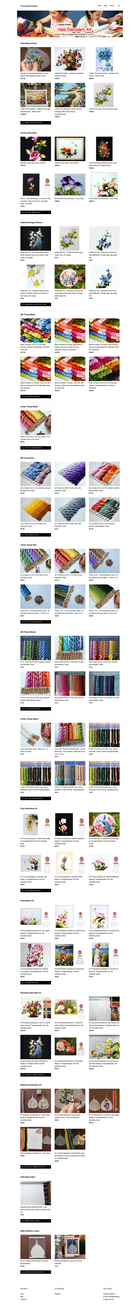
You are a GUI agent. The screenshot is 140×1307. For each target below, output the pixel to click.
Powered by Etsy (108, 1299)
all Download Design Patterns (34, 304)
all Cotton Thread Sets (31, 622)
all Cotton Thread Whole (32, 448)
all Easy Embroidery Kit (31, 890)
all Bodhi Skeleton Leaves (32, 1272)
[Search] (119, 6)
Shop (99, 5)
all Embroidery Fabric (31, 1221)
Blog (105, 5)
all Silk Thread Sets (30, 535)
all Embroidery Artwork (32, 123)
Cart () (112, 5)
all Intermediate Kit (30, 983)
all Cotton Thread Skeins (32, 798)
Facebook (57, 1294)
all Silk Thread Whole (31, 396)
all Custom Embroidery (31, 212)
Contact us (23, 1299)
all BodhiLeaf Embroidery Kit (34, 1167)
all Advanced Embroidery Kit (33, 1075)
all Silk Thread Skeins (31, 709)
